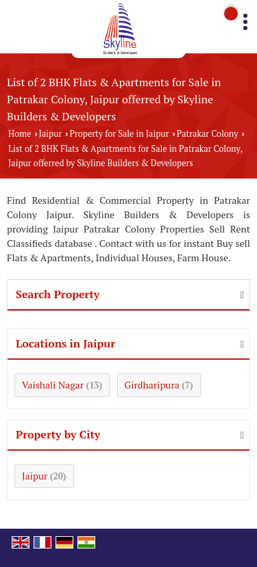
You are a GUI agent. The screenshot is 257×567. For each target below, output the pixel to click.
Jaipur (50, 134)
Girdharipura (152, 384)
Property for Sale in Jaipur (119, 134)
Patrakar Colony (207, 134)
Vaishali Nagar (53, 384)
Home (19, 134)
